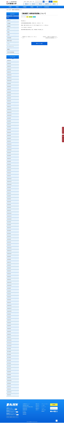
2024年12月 (9, 109)
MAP (16, 409)
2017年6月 (9, 354)
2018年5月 (9, 325)
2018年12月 (9, 305)
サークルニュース (10, 46)
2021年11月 (9, 216)
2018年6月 (9, 322)
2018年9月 (9, 314)
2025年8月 (9, 86)
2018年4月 (9, 328)
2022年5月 (9, 198)
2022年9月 (9, 187)
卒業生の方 (37, 406)
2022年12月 (9, 178)
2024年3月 (9, 135)
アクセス (55, 1)
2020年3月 (9, 273)
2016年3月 (9, 377)
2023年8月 (9, 155)
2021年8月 (9, 224)
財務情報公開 (25, 409)
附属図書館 (24, 412)
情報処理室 (24, 414)
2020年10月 (9, 253)
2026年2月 (9, 69)
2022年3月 (9, 204)
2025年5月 (9, 95)
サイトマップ (44, 406)
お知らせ (8, 20)
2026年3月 (9, 66)
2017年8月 (9, 351)
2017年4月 (9, 360)
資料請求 (53, 404)
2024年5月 (9, 129)
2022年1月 (9, 210)
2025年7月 (9, 89)
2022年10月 (9, 184)
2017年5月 (9, 357)
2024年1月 (9, 141)
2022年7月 (9, 193)
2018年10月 (9, 311)
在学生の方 (37, 405)
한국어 (31, 1)
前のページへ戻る (39, 43)
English (28, 1)
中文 (33, 1)
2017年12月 (9, 340)
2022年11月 (9, 181)
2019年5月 (9, 291)
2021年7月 (9, 227)
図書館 (8, 49)
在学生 (8, 29)
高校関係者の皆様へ (26, 405)
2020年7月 (9, 262)
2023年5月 (9, 164)
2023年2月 (9, 172)
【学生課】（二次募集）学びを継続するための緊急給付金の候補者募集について (50, 37)
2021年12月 (9, 213)
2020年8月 (9, 259)
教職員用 (43, 411)
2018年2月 (9, 334)
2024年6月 (9, 126)
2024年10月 (9, 115)
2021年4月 (9, 236)
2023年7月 (9, 158)
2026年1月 (9, 72)
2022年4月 (9, 201)
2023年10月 (9, 149)
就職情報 (8, 26)
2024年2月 (9, 138)
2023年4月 (9, 167)
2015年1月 (9, 389)
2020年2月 (9, 276)
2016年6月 (9, 374)
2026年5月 (9, 60)
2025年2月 (9, 103)
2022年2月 (9, 207)
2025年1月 (9, 106)
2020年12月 (9, 247)
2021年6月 (9, 230)
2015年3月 (9, 386)
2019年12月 (9, 282)
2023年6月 (9, 161)
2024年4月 (9, 132)
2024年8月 (9, 121)
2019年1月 (9, 302)
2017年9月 (9, 348)
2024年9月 (9, 118)
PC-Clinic (24, 411)
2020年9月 (9, 256)
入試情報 (8, 23)
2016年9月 (9, 371)
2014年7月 (9, 394)
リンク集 (43, 405)
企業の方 (37, 409)
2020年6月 (9, 265)
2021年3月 (9, 239)
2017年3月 (9, 363)
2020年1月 (9, 279)
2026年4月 (9, 63)
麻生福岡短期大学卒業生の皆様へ (28, 406)
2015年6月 (9, 383)
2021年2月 (9, 242)
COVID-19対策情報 (10, 52)
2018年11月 (9, 308)
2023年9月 (9, 152)
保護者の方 (37, 408)
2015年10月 (9, 380)
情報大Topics (9, 40)
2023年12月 (9, 144)
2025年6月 (9, 92)
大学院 (8, 34)
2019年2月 (9, 299)
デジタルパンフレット (54, 408)
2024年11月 (9, 112)
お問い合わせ (44, 409)
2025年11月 (9, 77)
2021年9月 (9, 221)
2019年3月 (9, 296)
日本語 (25, 1)
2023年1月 (9, 175)
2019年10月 (9, 285)
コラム (8, 43)
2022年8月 (9, 190)
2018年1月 (9, 337)
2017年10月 (9, 345)
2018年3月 (9, 331)
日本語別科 (9, 37)
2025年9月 (9, 83)
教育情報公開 (25, 408)
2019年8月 (9, 288)
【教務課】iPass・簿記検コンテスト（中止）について (29, 37)
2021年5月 (9, 233)
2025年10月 (9, 80)
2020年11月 (9, 250)
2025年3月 (9, 100)
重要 (8, 17)
